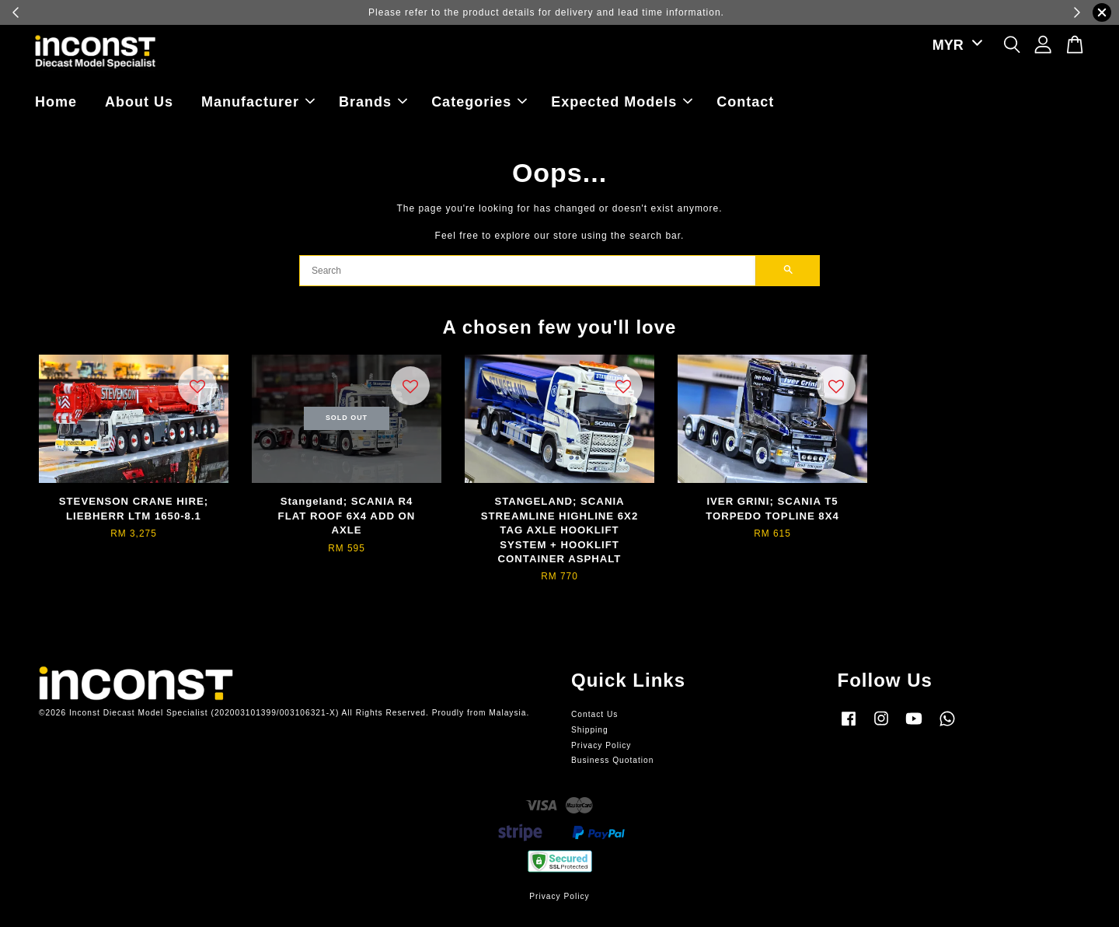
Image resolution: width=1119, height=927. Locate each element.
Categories (479, 102)
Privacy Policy (601, 745)
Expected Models (621, 102)
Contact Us (594, 714)
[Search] (527, 270)
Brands (373, 102)
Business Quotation (612, 760)
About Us (139, 102)
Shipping (589, 730)
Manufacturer (258, 102)
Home (56, 102)
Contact (745, 102)
